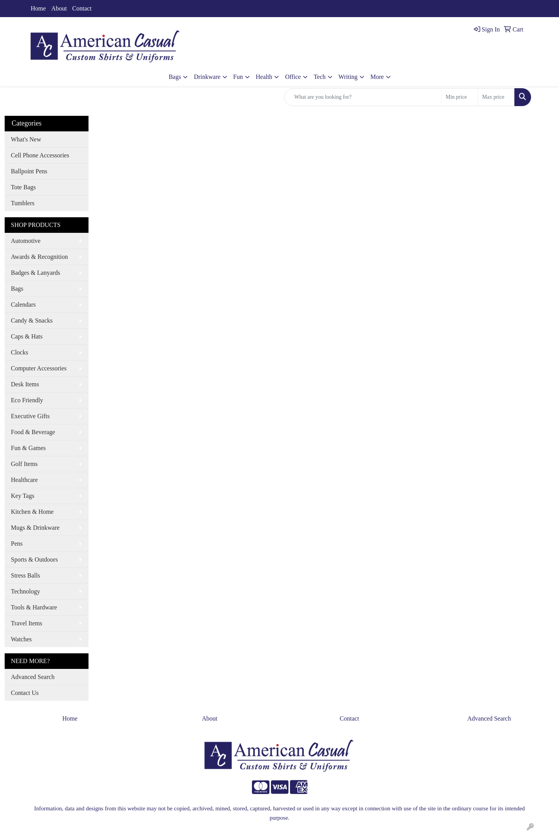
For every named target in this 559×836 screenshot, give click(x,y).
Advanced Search (32, 677)
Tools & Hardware (34, 607)
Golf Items (24, 464)
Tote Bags (23, 187)
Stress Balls (25, 575)
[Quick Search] (363, 97)
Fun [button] (238, 76)
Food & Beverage (33, 432)
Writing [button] (348, 76)
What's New (26, 139)
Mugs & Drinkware (35, 527)
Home (38, 8)
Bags (17, 288)
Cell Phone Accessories (40, 155)
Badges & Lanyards (35, 272)
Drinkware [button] (207, 76)
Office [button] (293, 76)
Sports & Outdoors (34, 559)
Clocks (19, 352)
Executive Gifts (30, 416)
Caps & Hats (27, 336)
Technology (25, 591)
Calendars (23, 304)
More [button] (377, 76)
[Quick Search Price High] (496, 97)
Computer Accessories (39, 368)
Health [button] (264, 76)
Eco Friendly (27, 400)
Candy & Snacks (32, 320)
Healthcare (24, 479)
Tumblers (23, 203)
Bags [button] (174, 76)
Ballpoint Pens (29, 171)
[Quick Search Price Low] (459, 97)
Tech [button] (320, 76)
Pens (17, 543)
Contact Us (25, 692)
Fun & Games (28, 448)
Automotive (25, 240)
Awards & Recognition (39, 256)
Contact (82, 8)
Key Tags (22, 495)
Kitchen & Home (32, 511)
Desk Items (25, 384)
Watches (21, 639)
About (59, 8)
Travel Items (26, 623)
